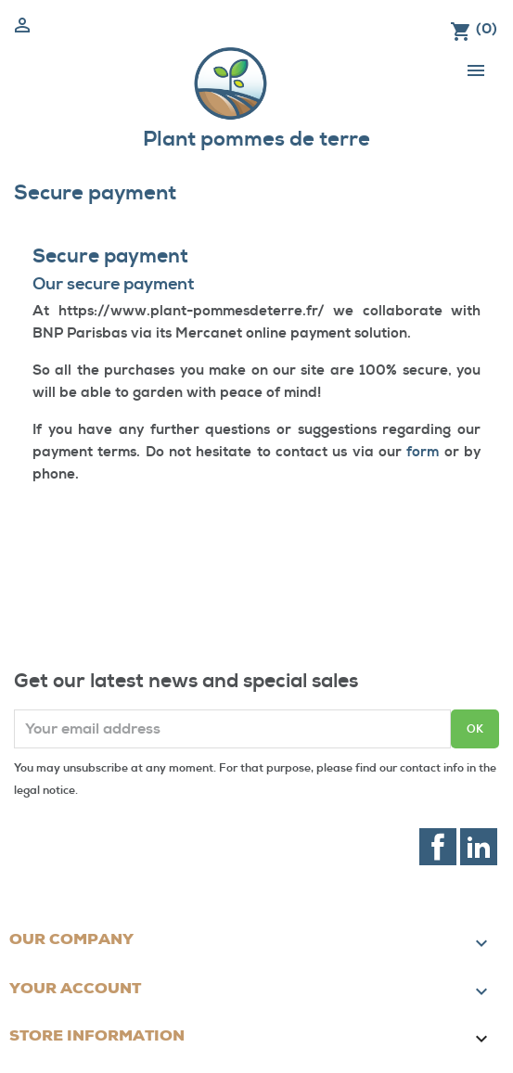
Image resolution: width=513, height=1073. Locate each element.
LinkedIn (478, 846)
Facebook (437, 846)
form (422, 452)
